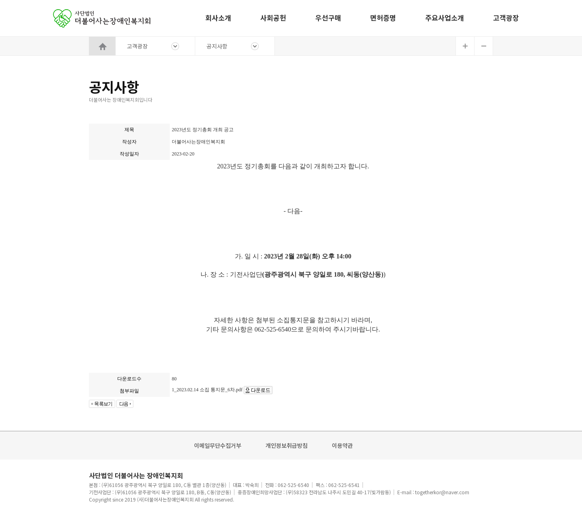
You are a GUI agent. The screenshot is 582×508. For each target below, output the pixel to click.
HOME (102, 46)
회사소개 (218, 18)
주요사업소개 (444, 18)
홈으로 (103, 18)
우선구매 (328, 18)
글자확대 (464, 46)
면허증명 (383, 18)
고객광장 (506, 18)
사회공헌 (273, 18)
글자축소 (483, 46)
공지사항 (217, 46)
